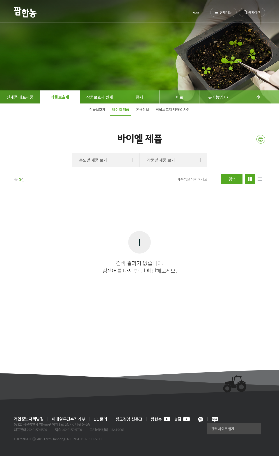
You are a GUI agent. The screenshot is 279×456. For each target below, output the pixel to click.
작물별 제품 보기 (161, 160)
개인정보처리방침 (28, 419)
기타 (259, 97)
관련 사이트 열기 (222, 428)
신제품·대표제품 (20, 97)
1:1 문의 (100, 419)
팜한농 (160, 419)
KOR (195, 12)
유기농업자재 (219, 97)
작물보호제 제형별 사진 (173, 109)
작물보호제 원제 (99, 97)
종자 (139, 97)
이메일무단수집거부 (68, 419)
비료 (179, 97)
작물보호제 (60, 97)
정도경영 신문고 (128, 419)
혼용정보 (142, 109)
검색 (232, 179)
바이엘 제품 (120, 109)
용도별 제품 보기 (93, 160)
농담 (182, 419)
